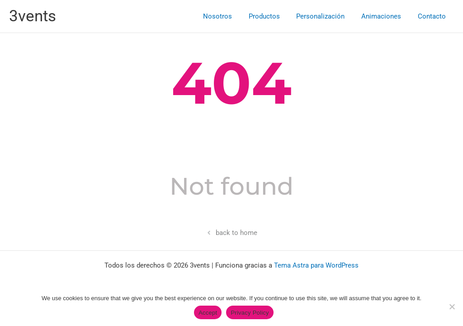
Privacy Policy (250, 312)
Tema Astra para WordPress (316, 265)
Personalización (328, 16)
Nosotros (231, 16)
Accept (207, 312)
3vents (32, 16)
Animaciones (386, 16)
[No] (451, 306)
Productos (274, 16)
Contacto (433, 16)
